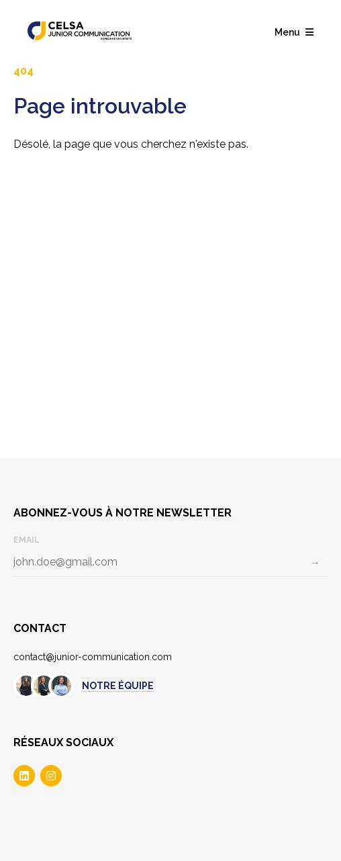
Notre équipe (118, 685)
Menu (294, 32)
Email (26, 540)
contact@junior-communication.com (92, 656)
